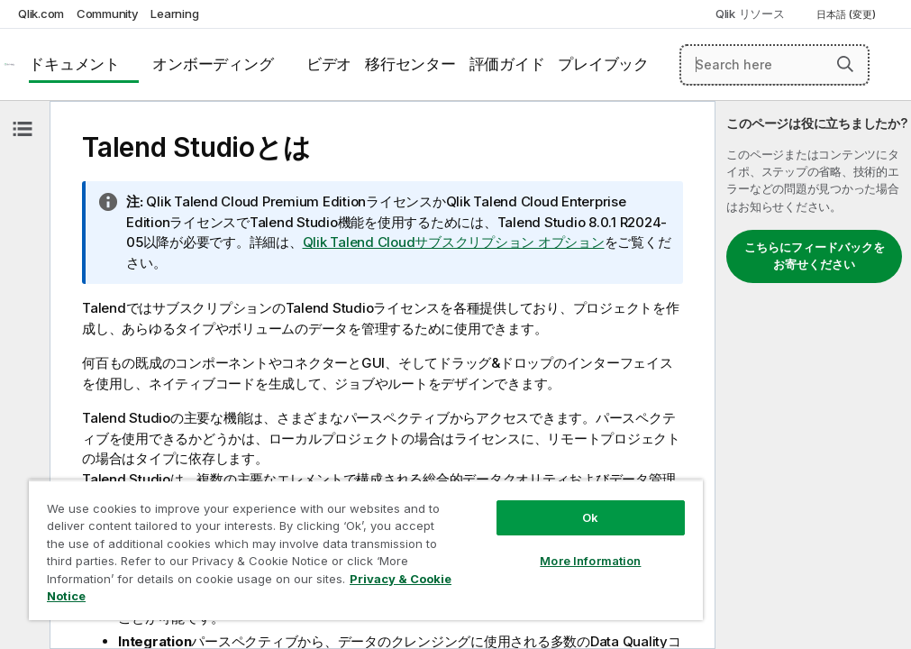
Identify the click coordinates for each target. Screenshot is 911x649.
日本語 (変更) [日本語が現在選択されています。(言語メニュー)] (847, 14)
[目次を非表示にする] (22, 128)
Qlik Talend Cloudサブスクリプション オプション (454, 242)
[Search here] (774, 65)
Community (108, 13)
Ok (590, 517)
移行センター (410, 64)
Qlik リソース (750, 13)
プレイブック (603, 64)
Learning (174, 13)
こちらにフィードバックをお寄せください (814, 256)
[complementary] (813, 375)
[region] (366, 550)
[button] (845, 64)
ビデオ (328, 64)
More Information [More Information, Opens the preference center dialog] (590, 560)
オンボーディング (212, 64)
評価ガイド (507, 64)
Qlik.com (41, 13)
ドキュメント (74, 64)
